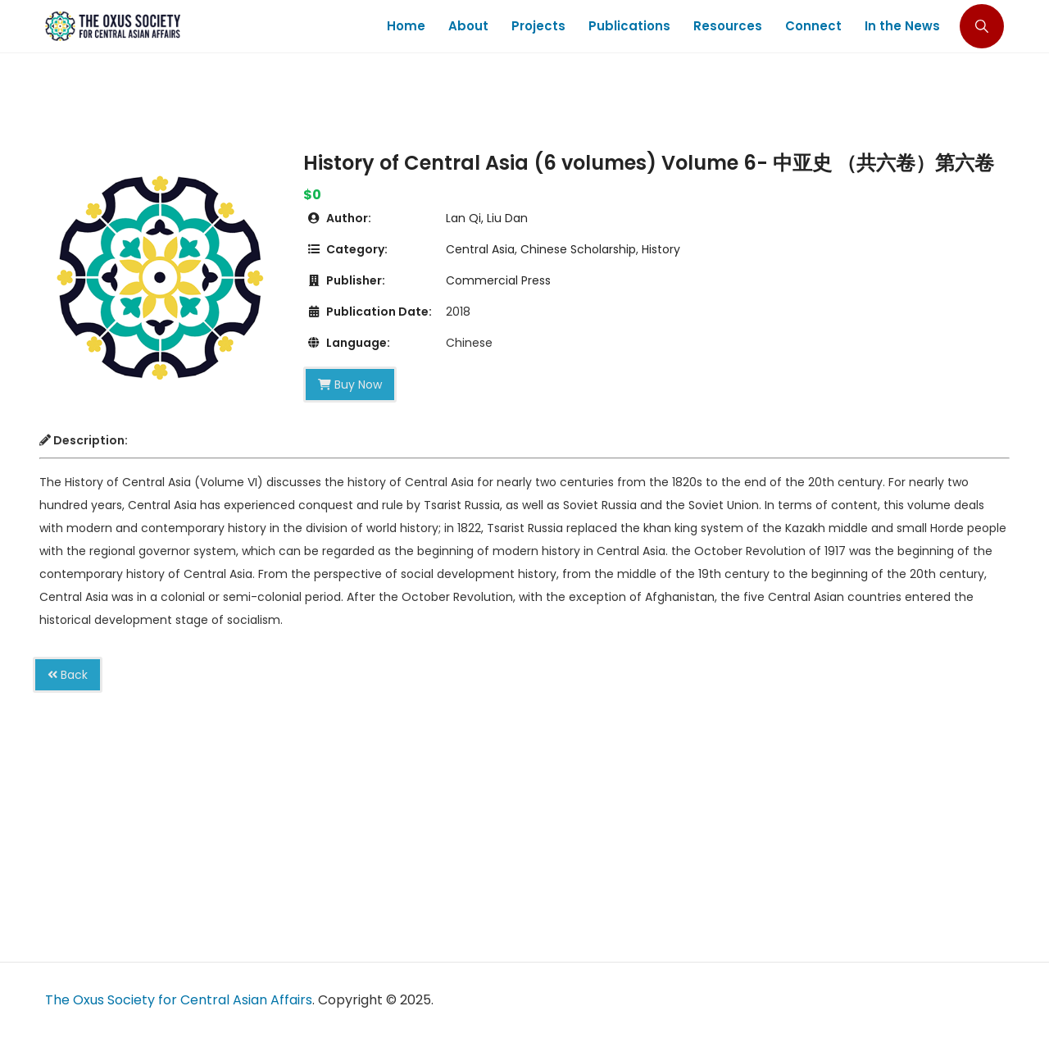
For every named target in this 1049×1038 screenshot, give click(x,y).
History (661, 249)
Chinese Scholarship (578, 249)
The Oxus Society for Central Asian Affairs (178, 999)
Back (68, 675)
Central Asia (480, 249)
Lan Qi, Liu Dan (487, 218)
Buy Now (350, 384)
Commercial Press (498, 280)
